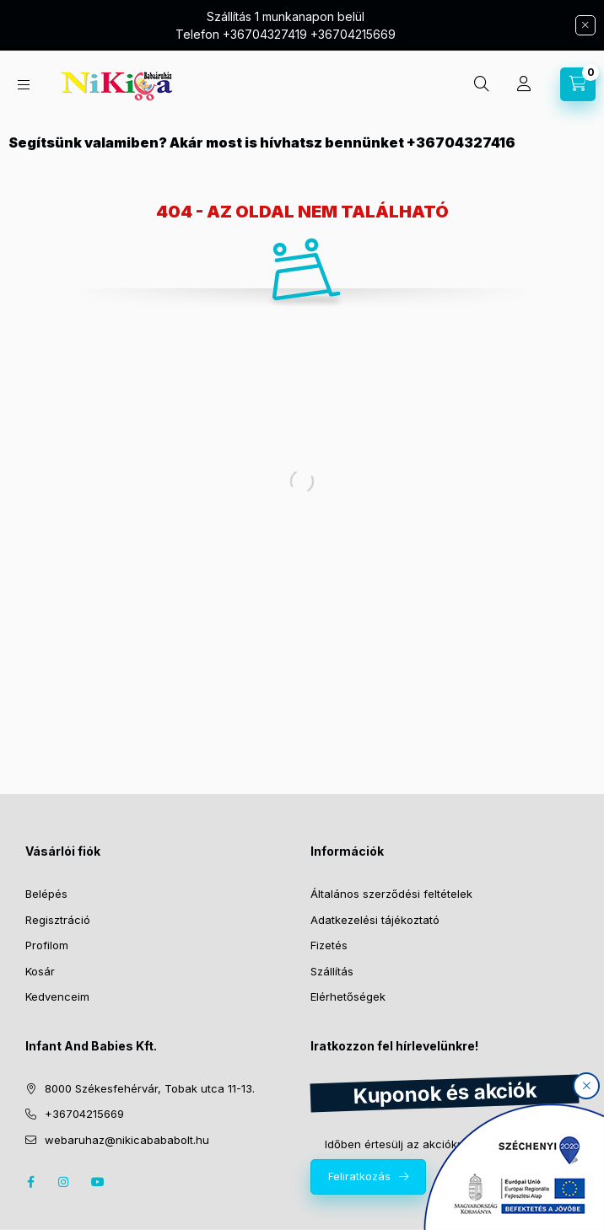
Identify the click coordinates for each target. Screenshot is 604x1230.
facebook (30, 1182)
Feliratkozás (359, 1176)
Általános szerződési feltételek (391, 893)
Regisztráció (57, 920)
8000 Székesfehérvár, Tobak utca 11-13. (150, 1088)
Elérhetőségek (348, 996)
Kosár (40, 971)
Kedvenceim (57, 996)
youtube (98, 1182)
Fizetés (329, 945)
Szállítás (331, 971)
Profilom (46, 945)
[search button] (482, 84)
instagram (64, 1182)
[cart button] (578, 84)
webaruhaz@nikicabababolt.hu (127, 1140)
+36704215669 (84, 1113)
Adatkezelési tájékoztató (375, 920)
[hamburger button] (23, 84)
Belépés (46, 893)
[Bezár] (585, 25)
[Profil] (524, 84)
